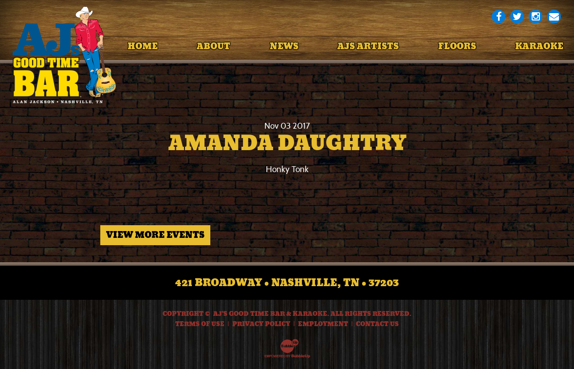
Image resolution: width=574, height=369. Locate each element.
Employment (323, 324)
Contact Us (377, 324)
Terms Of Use (199, 324)
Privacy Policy (261, 324)
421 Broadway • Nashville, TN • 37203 (287, 283)
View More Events (155, 235)
